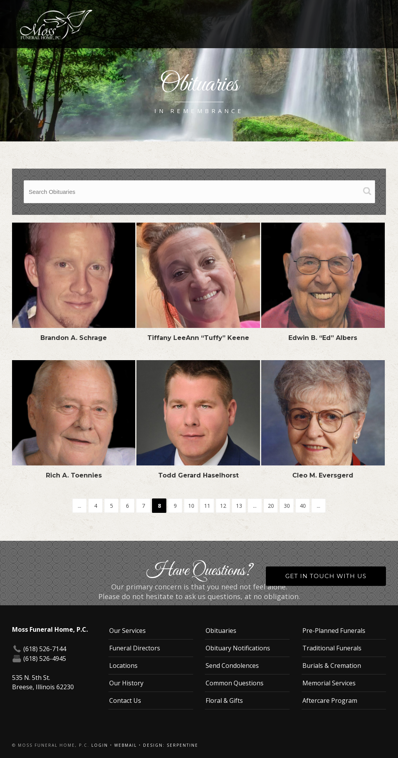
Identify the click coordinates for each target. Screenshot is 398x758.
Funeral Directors (134, 648)
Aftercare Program (329, 700)
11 (207, 505)
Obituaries (221, 630)
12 (223, 505)
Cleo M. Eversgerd (322, 475)
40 (303, 505)
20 (271, 505)
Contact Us (125, 700)
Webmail (125, 745)
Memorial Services (329, 683)
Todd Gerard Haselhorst (198, 475)
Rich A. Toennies (74, 475)
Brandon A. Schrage (73, 338)
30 (287, 505)
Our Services (127, 630)
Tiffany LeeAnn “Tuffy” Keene (198, 338)
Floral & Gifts (224, 700)
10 (191, 505)
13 (239, 505)
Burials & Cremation (331, 665)
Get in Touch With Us (326, 576)
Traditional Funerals (331, 648)
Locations (123, 665)
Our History (126, 683)
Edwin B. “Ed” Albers (322, 338)
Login (99, 745)
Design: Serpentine (170, 745)
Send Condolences (232, 665)
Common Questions (235, 683)
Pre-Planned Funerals (333, 630)
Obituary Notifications (238, 648)
